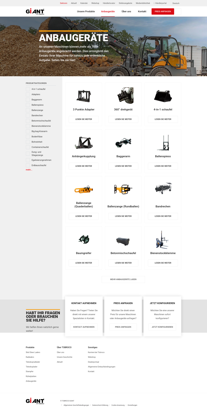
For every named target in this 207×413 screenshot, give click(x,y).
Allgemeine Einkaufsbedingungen (101, 367)
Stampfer (30, 372)
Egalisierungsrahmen (41, 160)
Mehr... (29, 170)
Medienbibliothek (143, 3)
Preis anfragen (163, 11)
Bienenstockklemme (41, 126)
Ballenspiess (38, 105)
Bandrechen (37, 115)
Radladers (30, 358)
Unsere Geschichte (64, 358)
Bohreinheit (37, 142)
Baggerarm (37, 99)
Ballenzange (37, 110)
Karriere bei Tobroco (96, 353)
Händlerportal (160, 3)
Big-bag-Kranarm (39, 131)
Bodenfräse (37, 136)
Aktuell (74, 3)
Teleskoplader (31, 367)
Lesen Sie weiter (83, 119)
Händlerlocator (109, 3)
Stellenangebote (125, 3)
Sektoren (63, 3)
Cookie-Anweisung (117, 405)
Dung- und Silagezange (37, 153)
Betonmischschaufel (41, 121)
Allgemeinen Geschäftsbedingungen (76, 405)
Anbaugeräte (108, 11)
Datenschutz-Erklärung (100, 405)
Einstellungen (132, 405)
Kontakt (142, 11)
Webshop (95, 3)
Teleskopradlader (33, 362)
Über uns (126, 11)
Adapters (36, 94)
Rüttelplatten (31, 377)
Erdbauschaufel (39, 165)
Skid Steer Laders (33, 353)
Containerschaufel (40, 147)
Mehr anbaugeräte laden (123, 279)
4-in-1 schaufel (38, 89)
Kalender (84, 3)
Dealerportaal (93, 362)
